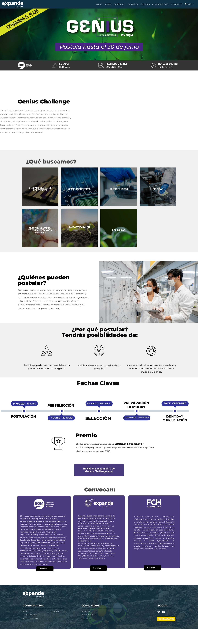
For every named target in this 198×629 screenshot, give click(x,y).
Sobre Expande (30, 615)
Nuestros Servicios (32, 618)
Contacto (176, 4)
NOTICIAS (86, 611)
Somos (108, 4)
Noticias (145, 4)
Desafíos (133, 4)
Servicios (120, 4)
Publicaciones (160, 4)
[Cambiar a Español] (192, 4)
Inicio (99, 4)
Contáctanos (166, 619)
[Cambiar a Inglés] (188, 4)
